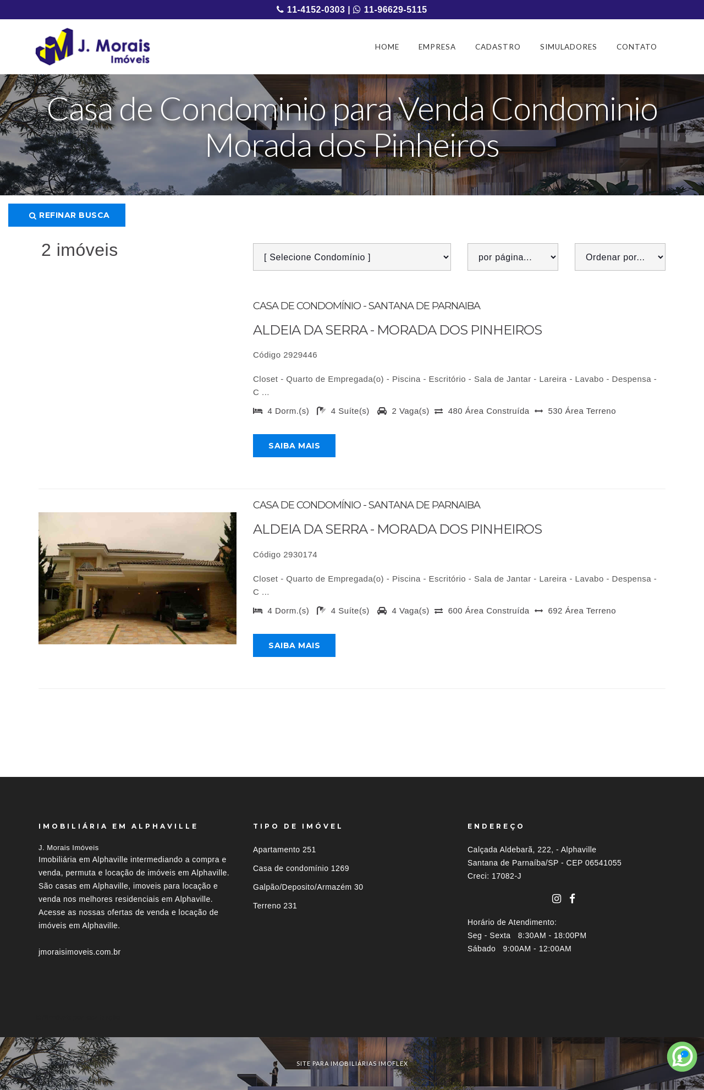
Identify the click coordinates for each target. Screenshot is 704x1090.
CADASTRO (498, 46)
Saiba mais (294, 446)
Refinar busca (69, 215)
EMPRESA (437, 46)
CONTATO (637, 46)
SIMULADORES (568, 46)
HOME (387, 46)
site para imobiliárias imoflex (352, 1063)
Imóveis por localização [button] (83, 1017)
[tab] (352, 1017)
